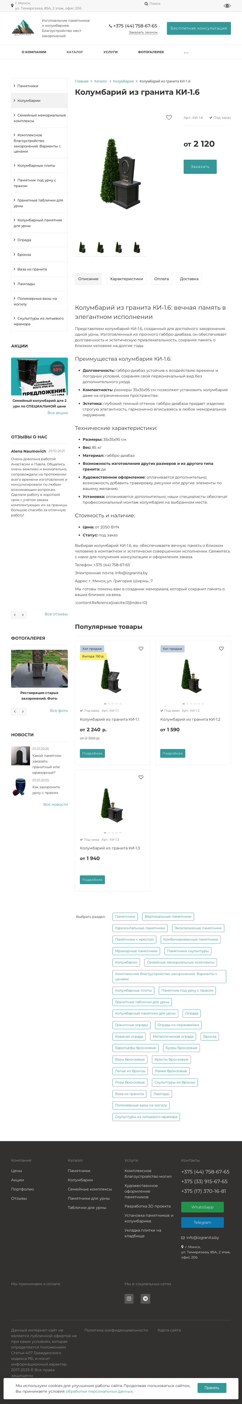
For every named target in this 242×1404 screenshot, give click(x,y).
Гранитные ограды (131, 1025)
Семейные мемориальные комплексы (40, 118)
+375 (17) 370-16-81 (203, 1191)
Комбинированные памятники (190, 939)
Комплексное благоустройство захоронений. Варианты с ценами (37, 143)
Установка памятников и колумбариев (149, 1218)
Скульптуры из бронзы (175, 1082)
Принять (212, 1388)
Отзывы (19, 1198)
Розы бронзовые (130, 1082)
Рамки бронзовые (171, 1071)
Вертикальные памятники (168, 916)
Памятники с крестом (134, 939)
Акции (17, 1180)
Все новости (55, 804)
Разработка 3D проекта (148, 1206)
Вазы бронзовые (130, 1059)
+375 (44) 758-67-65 (135, 26)
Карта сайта (169, 1330)
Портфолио (22, 1189)
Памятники (27, 86)
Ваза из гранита (32, 269)
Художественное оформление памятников (141, 1191)
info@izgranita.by (202, 1237)
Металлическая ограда (173, 1036)
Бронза (24, 255)
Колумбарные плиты (36, 165)
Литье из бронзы (130, 1071)
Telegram (202, 1222)
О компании (34, 52)
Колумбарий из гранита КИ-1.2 (190, 719)
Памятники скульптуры (188, 951)
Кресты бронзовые (171, 1059)
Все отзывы (56, 614)
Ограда (24, 240)
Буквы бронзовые (181, 1048)
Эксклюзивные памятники (198, 928)
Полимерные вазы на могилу (35, 301)
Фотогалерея (151, 52)
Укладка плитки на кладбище (143, 1233)
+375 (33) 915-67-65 (204, 1181)
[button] (105, 703)
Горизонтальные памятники (140, 928)
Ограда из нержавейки (178, 1025)
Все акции (58, 413)
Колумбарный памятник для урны (38, 223)
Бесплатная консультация (198, 28)
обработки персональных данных (99, 1391)
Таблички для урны (87, 1207)
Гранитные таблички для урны (38, 203)
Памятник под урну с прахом (35, 183)
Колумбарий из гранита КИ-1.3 (110, 848)
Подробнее (92, 753)
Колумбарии (28, 100)
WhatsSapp (202, 1207)
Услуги (111, 52)
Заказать (200, 166)
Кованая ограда (129, 1036)
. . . (186, 52)
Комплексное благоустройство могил (148, 1174)
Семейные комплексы (90, 1189)
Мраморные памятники (136, 951)
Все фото (59, 710)
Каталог (75, 52)
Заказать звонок (143, 32)
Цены (16, 1171)
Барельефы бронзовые (135, 1048)
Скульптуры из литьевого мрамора (39, 321)
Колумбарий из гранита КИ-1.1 (109, 719)
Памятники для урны (89, 1198)
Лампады (26, 284)
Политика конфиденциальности (116, 1330)
